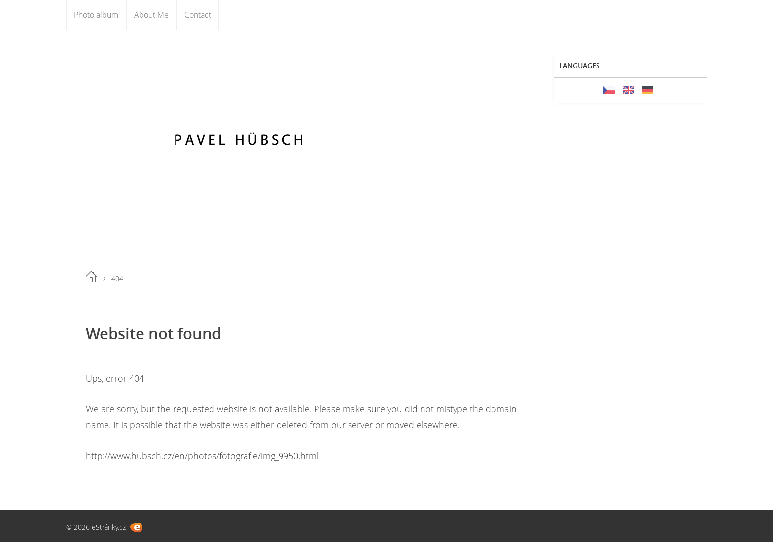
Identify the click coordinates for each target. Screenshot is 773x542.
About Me (151, 14)
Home (91, 277)
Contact (197, 14)
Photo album (96, 14)
